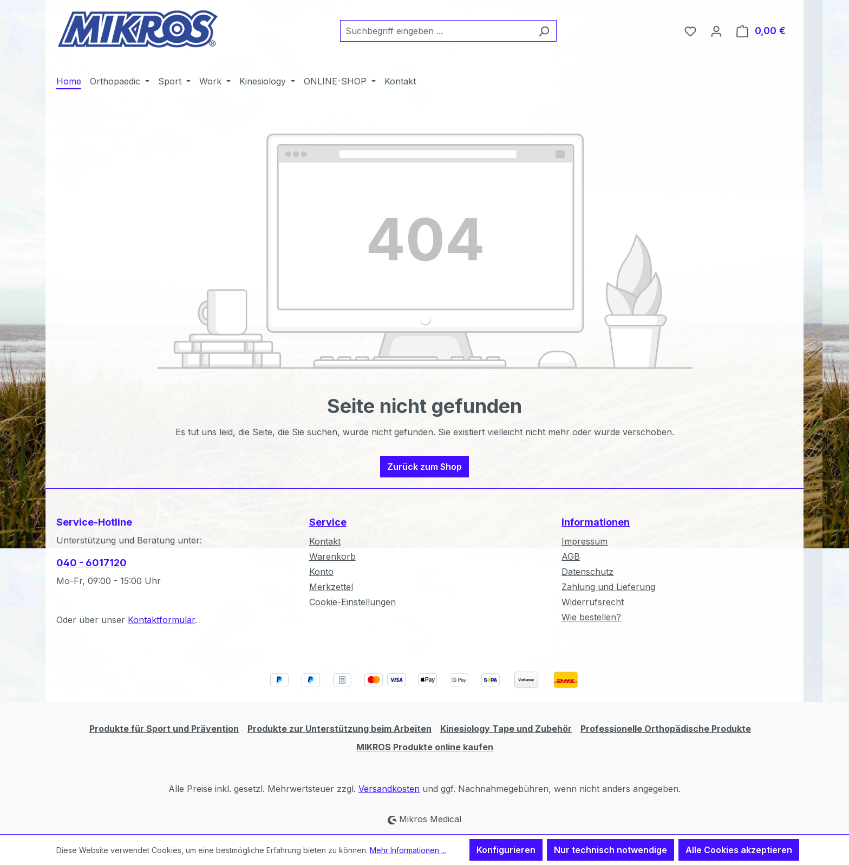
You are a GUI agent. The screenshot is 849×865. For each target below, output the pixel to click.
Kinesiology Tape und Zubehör (506, 728)
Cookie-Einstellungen (352, 602)
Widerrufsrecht (592, 602)
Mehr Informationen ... (408, 850)
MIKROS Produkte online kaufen (424, 747)
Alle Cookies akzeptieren (738, 849)
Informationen (595, 522)
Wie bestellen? (591, 617)
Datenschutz (587, 571)
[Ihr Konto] (716, 31)
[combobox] (436, 31)
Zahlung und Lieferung (608, 586)
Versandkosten (389, 788)
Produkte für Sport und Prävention (164, 728)
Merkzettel (331, 586)
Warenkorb (332, 556)
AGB (570, 556)
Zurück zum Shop (424, 466)
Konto (321, 571)
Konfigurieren (505, 849)
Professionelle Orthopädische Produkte (665, 728)
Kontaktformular (161, 619)
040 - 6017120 (91, 562)
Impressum (584, 541)
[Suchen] (544, 31)
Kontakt (325, 541)
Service (328, 522)
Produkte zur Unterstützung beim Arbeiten (339, 728)
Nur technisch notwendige (610, 849)
